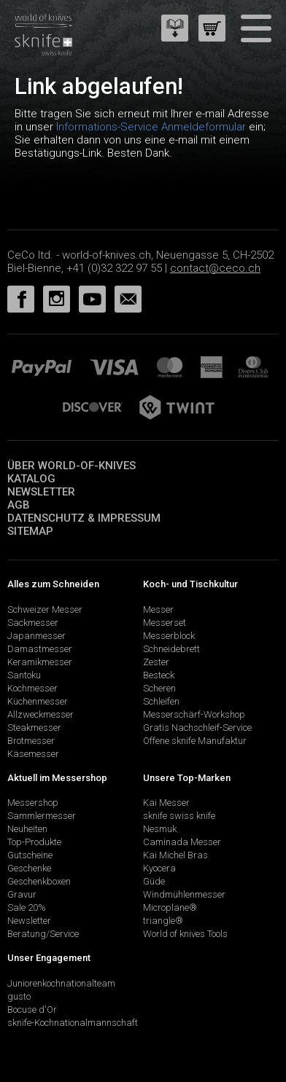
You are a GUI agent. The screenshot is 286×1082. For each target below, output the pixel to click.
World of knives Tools (185, 933)
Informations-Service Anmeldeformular (151, 126)
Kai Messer (166, 802)
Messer (158, 609)
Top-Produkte (34, 841)
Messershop (32, 802)
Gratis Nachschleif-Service (197, 727)
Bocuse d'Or (32, 1009)
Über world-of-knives (71, 465)
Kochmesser (32, 688)
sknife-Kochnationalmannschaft (72, 1022)
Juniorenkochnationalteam (61, 983)
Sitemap (30, 531)
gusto (19, 996)
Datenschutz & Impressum (84, 518)
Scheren (159, 688)
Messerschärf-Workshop (194, 714)
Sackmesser (32, 622)
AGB (18, 504)
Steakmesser (34, 727)
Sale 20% (26, 907)
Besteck (158, 675)
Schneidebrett (171, 648)
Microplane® (170, 907)
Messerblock (169, 635)
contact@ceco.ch (215, 268)
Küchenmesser (37, 701)
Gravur (21, 894)
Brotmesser (31, 740)
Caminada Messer (182, 841)
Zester (156, 661)
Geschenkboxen (39, 881)
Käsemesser (33, 753)
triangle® (163, 920)
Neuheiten (27, 828)
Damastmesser (39, 648)
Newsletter (41, 491)
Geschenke (29, 868)
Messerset (164, 622)
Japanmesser (36, 635)
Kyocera (159, 868)
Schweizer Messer (44, 609)
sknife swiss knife (179, 815)
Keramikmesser (39, 661)
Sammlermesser (41, 815)
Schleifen (161, 701)
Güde (154, 881)
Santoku (24, 675)
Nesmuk (160, 828)
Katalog (31, 478)
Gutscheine (30, 855)
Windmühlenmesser (184, 894)
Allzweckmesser (40, 714)
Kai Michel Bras (175, 855)
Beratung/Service (43, 933)
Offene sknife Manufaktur (195, 740)
